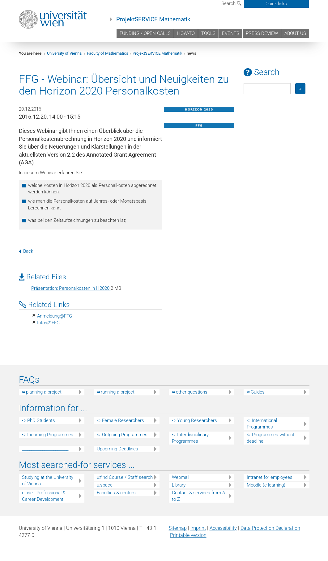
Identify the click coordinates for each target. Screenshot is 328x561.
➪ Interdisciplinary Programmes (190, 438)
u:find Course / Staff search (125, 477)
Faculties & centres (116, 493)
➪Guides (256, 392)
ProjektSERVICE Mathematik (153, 19)
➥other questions (189, 392)
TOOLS (208, 33)
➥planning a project (42, 392)
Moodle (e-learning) (266, 485)
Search (231, 3)
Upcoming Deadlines (117, 449)
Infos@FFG (48, 323)
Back (26, 251)
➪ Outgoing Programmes (122, 434)
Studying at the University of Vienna (47, 481)
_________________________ (45, 449)
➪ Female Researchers (120, 420)
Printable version (188, 535)
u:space (105, 485)
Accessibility (223, 528)
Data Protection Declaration (270, 528)
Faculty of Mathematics (107, 53)
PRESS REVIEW (262, 33)
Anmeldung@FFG (54, 316)
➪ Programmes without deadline (270, 438)
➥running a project (115, 392)
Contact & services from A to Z (198, 496)
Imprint (198, 528)
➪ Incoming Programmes (47, 434)
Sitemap (178, 528)
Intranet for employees (269, 477)
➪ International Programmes (262, 424)
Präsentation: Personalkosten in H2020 (71, 288)
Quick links (276, 3)
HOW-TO (186, 33)
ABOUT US (295, 33)
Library (178, 485)
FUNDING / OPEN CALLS (145, 33)
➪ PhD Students (38, 420)
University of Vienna (65, 53)
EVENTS (230, 33)
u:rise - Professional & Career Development (44, 496)
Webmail (180, 477)
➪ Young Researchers (194, 420)
